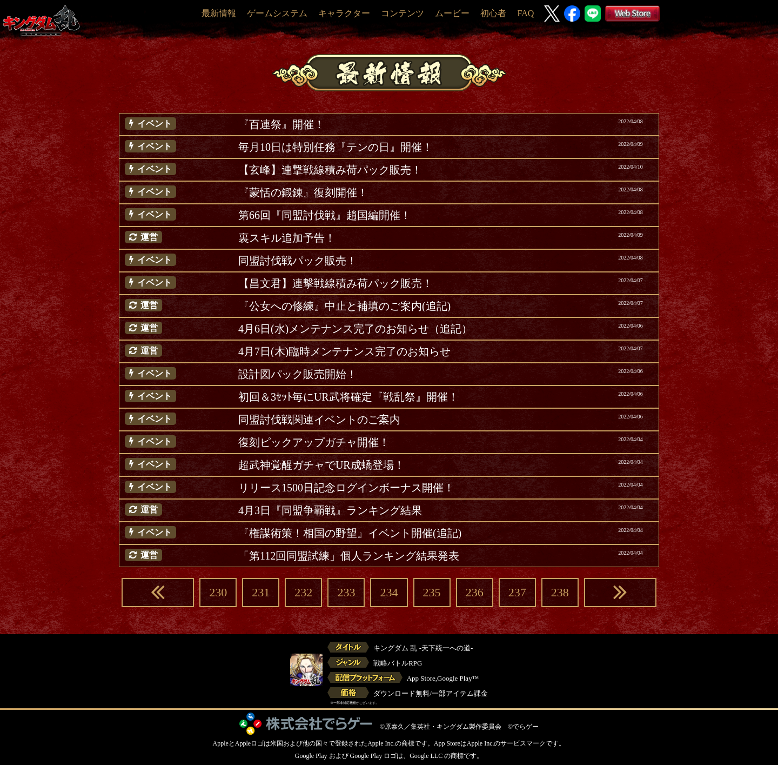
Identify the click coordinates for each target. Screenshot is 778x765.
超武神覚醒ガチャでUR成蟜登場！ (321, 465)
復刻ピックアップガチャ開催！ (314, 442)
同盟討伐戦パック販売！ (297, 260)
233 (346, 592)
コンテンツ (402, 13)
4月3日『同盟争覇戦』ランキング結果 (330, 510)
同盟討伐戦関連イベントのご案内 (319, 419)
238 (560, 592)
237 (517, 592)
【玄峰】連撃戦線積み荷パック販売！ (330, 169)
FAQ (525, 13)
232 (303, 592)
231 (261, 592)
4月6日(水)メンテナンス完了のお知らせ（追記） (355, 328)
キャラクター (344, 13)
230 (218, 592)
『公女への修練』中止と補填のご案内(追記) (344, 306)
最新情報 (219, 13)
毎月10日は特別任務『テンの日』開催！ (335, 147)
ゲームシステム (277, 13)
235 (432, 592)
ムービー (452, 13)
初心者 (493, 13)
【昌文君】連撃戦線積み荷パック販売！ (335, 283)
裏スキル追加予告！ (287, 237)
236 (475, 592)
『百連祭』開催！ (281, 124)
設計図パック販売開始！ (297, 374)
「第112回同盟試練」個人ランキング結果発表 (348, 555)
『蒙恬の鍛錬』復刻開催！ (303, 192)
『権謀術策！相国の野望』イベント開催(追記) (349, 533)
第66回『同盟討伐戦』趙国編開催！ (324, 215)
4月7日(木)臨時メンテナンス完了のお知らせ (344, 351)
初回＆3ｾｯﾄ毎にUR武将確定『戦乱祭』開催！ (348, 396)
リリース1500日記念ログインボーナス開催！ (346, 487)
